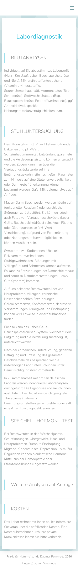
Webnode (49, 563)
